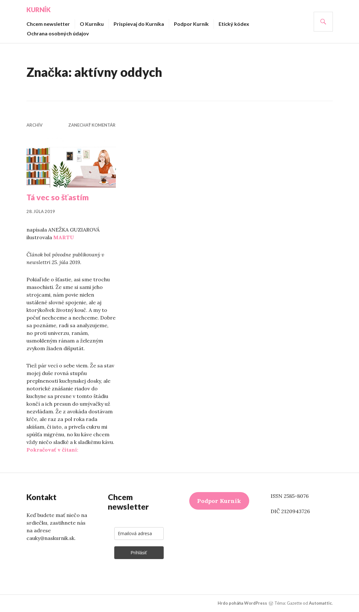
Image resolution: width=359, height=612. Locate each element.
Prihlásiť (139, 552)
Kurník (38, 9)
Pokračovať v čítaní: (52, 449)
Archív (34, 125)
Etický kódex (234, 24)
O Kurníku (92, 24)
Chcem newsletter (48, 24)
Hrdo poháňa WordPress (242, 603)
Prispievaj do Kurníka (139, 24)
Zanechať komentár (92, 125)
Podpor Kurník (191, 24)
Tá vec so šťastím (57, 197)
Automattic (320, 603)
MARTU (63, 237)
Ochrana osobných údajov (58, 33)
